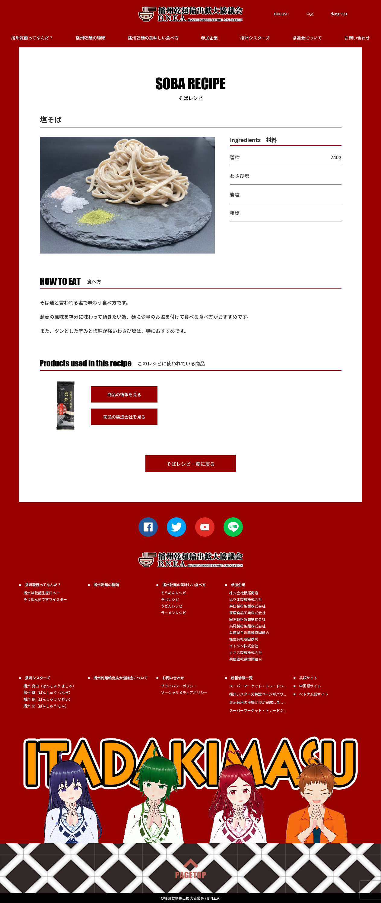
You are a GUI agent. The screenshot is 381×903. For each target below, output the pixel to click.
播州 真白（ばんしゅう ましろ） (50, 685)
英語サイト (308, 677)
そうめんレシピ (173, 592)
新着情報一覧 (241, 677)
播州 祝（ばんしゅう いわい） (48, 699)
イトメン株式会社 (243, 645)
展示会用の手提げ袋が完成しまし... (257, 702)
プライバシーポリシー (179, 685)
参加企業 (209, 38)
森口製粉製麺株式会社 (247, 605)
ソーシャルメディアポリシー (184, 692)
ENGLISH (281, 13)
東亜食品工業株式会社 (247, 612)
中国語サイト (310, 685)
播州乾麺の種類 (90, 38)
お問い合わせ (357, 38)
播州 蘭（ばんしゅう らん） (46, 705)
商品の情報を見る (124, 394)
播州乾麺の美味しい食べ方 (153, 38)
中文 (310, 13)
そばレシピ (170, 599)
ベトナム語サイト (313, 693)
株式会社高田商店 (243, 639)
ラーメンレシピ (173, 612)
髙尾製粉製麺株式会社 (247, 625)
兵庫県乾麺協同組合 (245, 658)
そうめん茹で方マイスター (45, 599)
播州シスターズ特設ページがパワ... (257, 693)
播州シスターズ (255, 38)
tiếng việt (339, 13)
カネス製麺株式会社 (245, 652)
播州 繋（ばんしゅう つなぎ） (48, 692)
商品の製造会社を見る (124, 417)
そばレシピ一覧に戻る (191, 463)
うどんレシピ (172, 605)
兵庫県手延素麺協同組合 (249, 632)
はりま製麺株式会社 (245, 599)
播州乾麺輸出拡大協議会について (121, 677)
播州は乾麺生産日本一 (42, 592)
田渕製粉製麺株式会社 (247, 619)
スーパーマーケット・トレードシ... (257, 685)
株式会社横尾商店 (243, 592)
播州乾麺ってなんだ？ (32, 38)
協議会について (307, 38)
